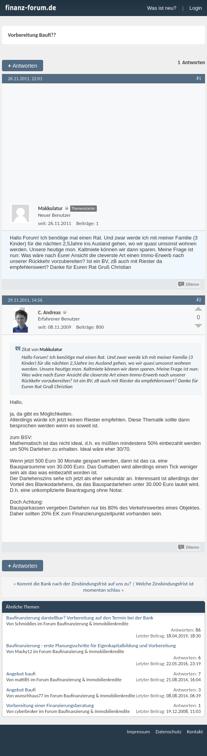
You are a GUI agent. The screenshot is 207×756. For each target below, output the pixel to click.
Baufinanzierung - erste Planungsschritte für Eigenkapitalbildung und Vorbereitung (91, 645)
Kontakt (195, 731)
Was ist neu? (161, 8)
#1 (198, 78)
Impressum (138, 731)
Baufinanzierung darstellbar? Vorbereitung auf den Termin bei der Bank (79, 618)
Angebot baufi (21, 674)
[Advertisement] (103, 142)
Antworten (22, 65)
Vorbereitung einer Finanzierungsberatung (50, 705)
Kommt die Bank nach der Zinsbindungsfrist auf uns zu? (74, 584)
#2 (198, 299)
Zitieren (189, 284)
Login (195, 8)
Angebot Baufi (21, 690)
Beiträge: (85, 223)
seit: (42, 223)
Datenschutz (168, 731)
